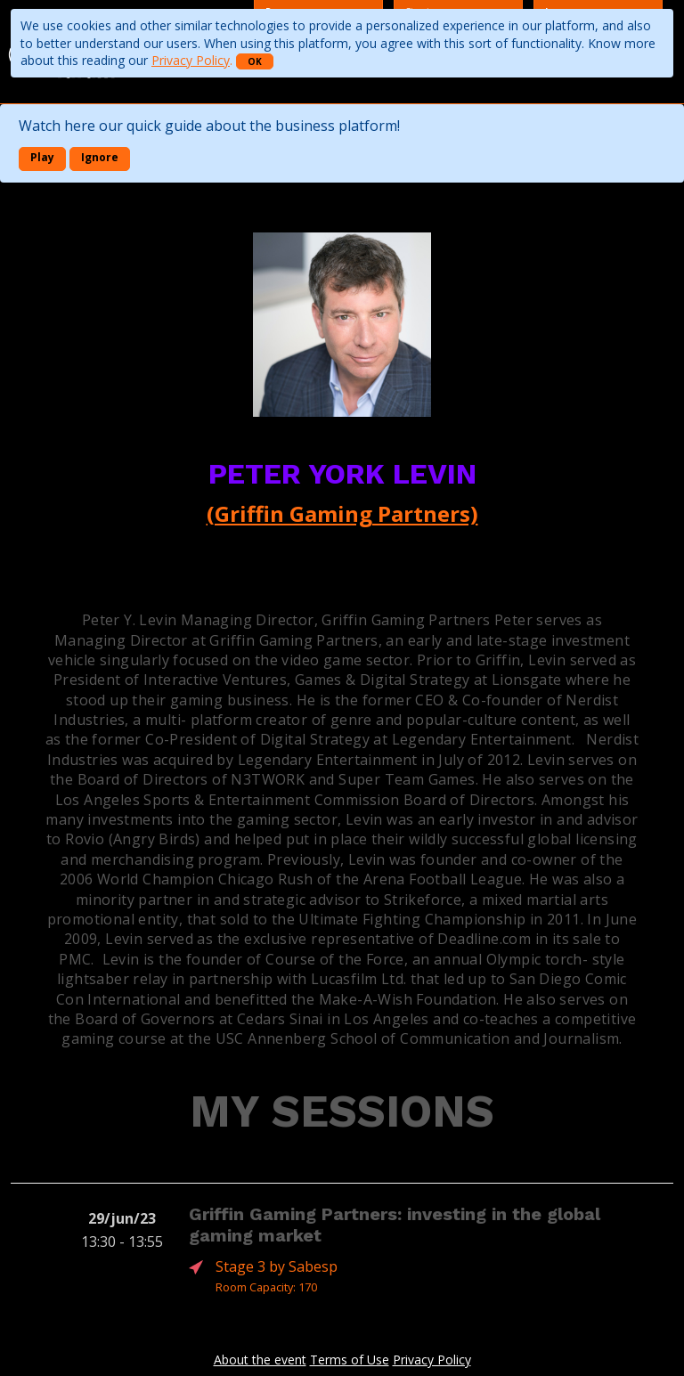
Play (42, 157)
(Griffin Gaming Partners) (342, 513)
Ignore (99, 157)
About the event (260, 1359)
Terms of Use (349, 1359)
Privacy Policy (190, 60)
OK (255, 61)
